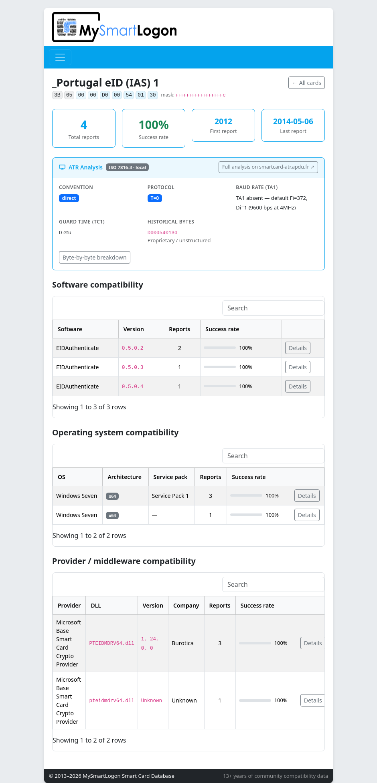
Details (298, 348)
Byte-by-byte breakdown (95, 257)
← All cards (306, 83)
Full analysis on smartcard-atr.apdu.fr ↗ (268, 166)
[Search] (273, 308)
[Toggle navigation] (60, 57)
